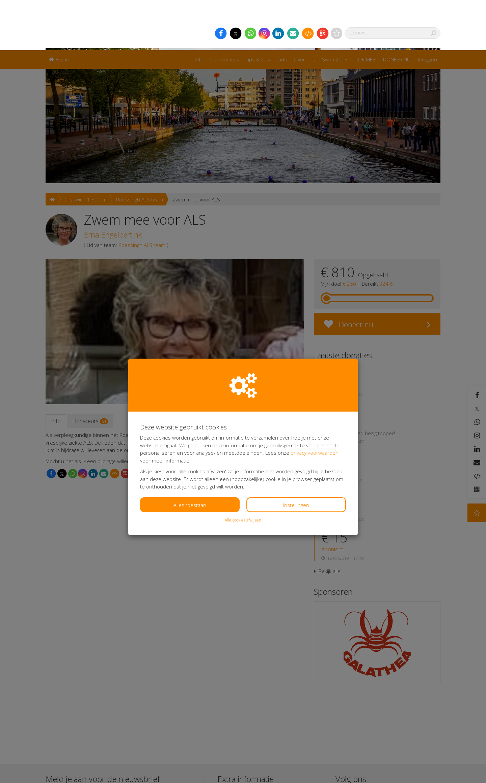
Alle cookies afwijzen (243, 470)
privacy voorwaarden (315, 402)
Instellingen (296, 454)
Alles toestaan (189, 454)
